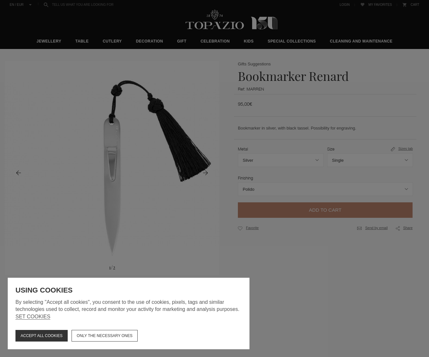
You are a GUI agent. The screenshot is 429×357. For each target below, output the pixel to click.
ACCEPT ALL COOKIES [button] (42, 335)
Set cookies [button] (32, 316)
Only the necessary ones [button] (104, 335)
